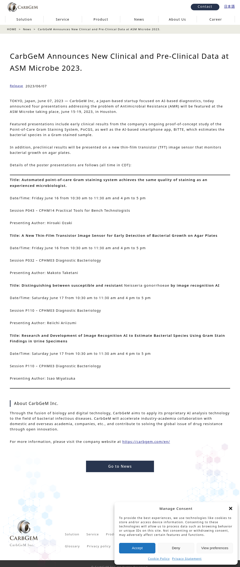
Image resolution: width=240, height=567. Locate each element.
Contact (205, 6)
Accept (137, 548)
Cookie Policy (159, 559)
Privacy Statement (187, 559)
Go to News (120, 466)
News (27, 29)
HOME (11, 29)
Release (16, 86)
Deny (176, 548)
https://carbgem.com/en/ (146, 441)
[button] (230, 508)
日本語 (229, 6)
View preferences (215, 548)
